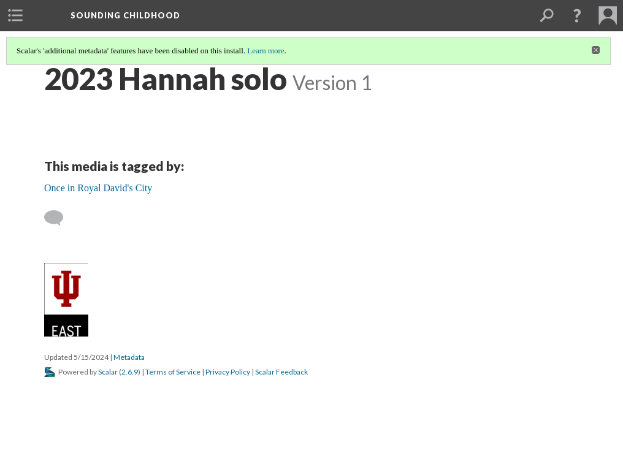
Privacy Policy (227, 371)
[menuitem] (15, 15)
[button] (577, 15)
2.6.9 (129, 371)
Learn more (265, 50)
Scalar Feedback (281, 371)
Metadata (129, 357)
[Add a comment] (59, 218)
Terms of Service (173, 371)
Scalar (108, 371)
